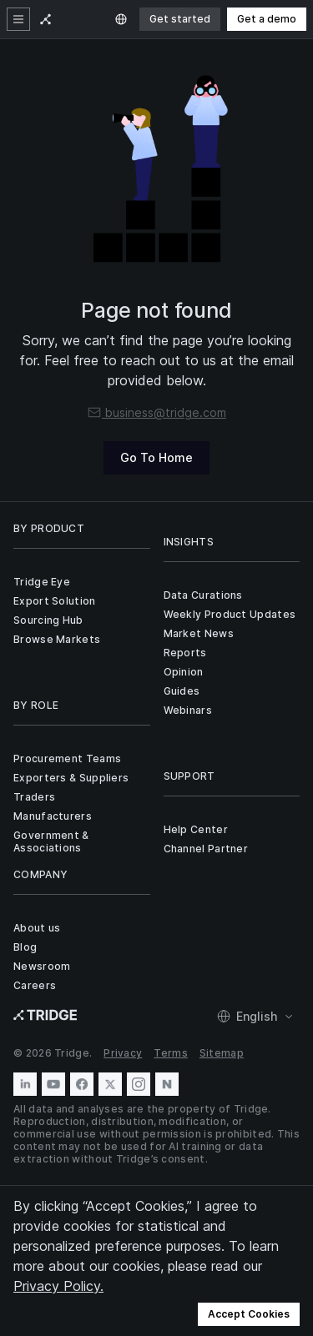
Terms (171, 1053)
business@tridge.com (156, 412)
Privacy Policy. (58, 1286)
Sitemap (221, 1053)
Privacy (122, 1053)
